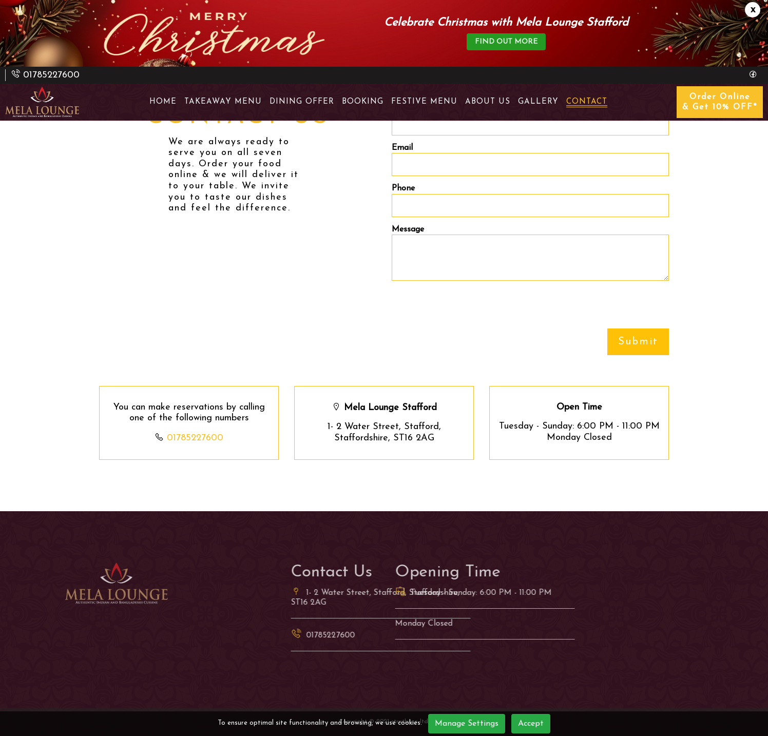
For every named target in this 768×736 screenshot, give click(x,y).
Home (163, 102)
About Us (487, 102)
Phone (403, 188)
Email (402, 148)
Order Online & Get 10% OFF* (719, 102)
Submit (638, 342)
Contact (586, 102)
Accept (531, 724)
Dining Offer (302, 102)
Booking (362, 102)
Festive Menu (424, 102)
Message (408, 229)
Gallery (538, 102)
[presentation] (470, 308)
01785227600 (195, 438)
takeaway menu (223, 102)
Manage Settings (466, 724)
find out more (506, 42)
